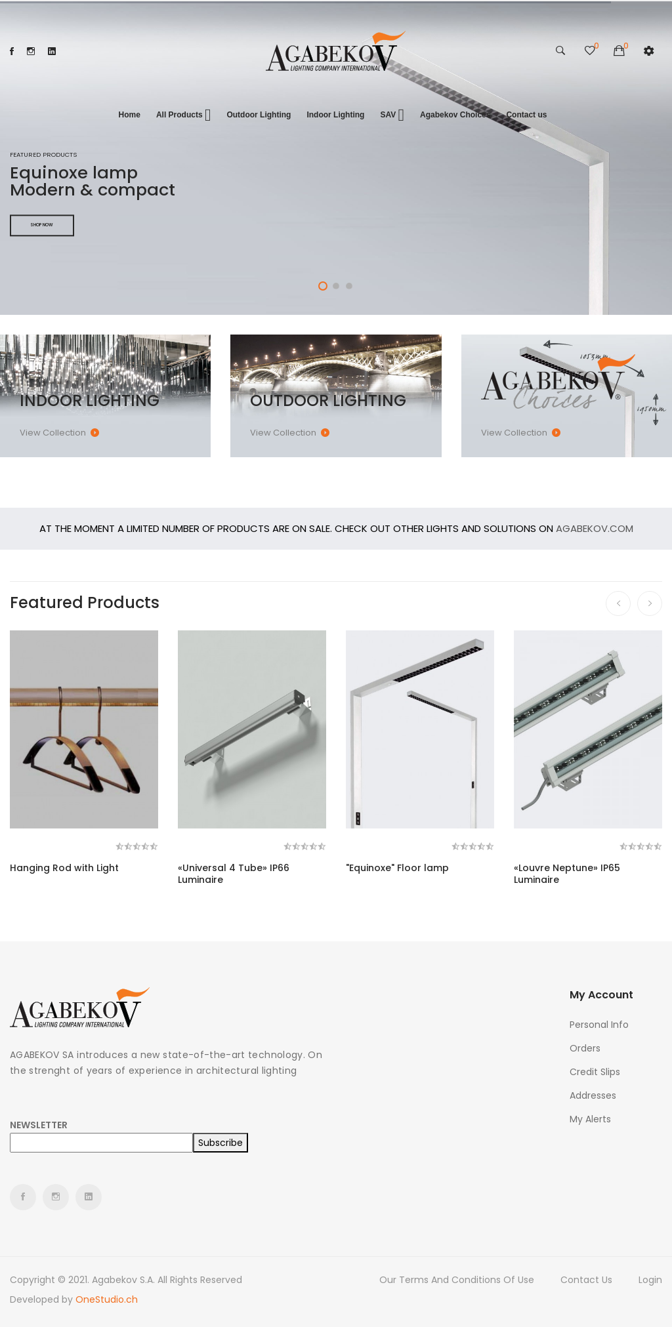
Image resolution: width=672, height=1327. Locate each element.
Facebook (12, 51)
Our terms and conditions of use (456, 1279)
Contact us (586, 1279)
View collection (53, 432)
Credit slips (595, 1071)
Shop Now (42, 225)
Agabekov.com (594, 528)
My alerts (590, 1119)
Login (650, 1279)
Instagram (31, 51)
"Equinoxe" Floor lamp (397, 868)
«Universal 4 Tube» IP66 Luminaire (233, 874)
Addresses (593, 1095)
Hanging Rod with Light (64, 868)
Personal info (599, 1024)
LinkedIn (52, 51)
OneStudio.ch (106, 1299)
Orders (585, 1048)
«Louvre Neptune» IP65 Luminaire (567, 874)
